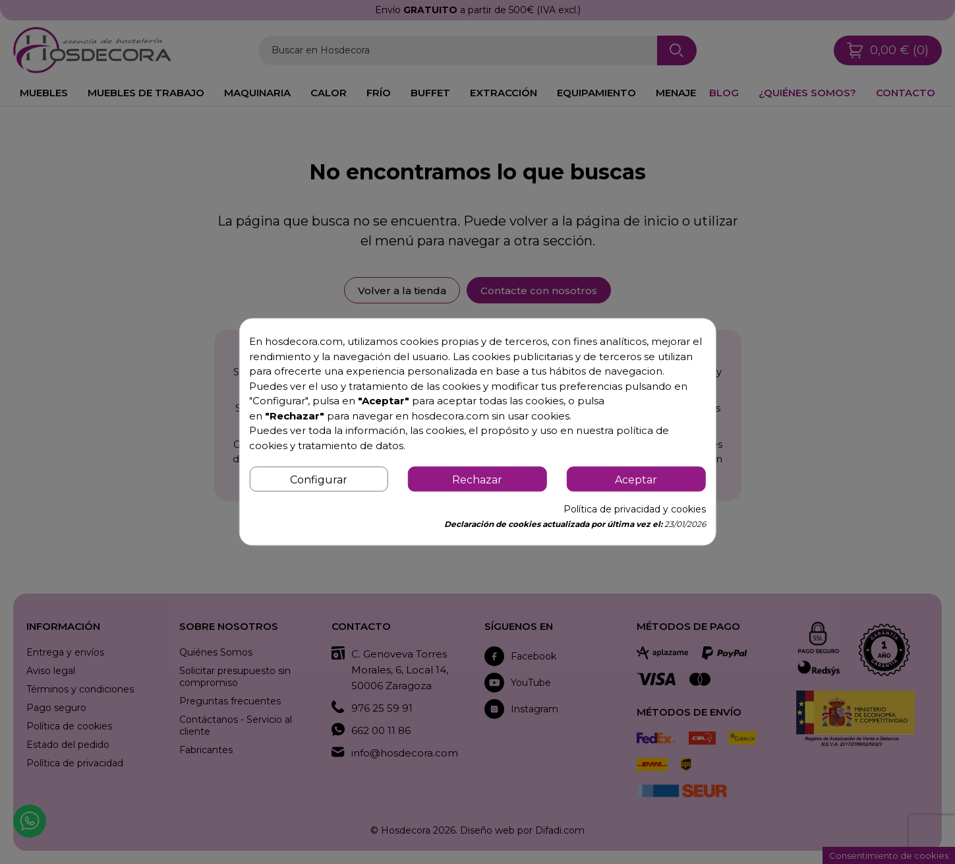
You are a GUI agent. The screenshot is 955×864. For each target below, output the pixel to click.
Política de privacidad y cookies (635, 510)
